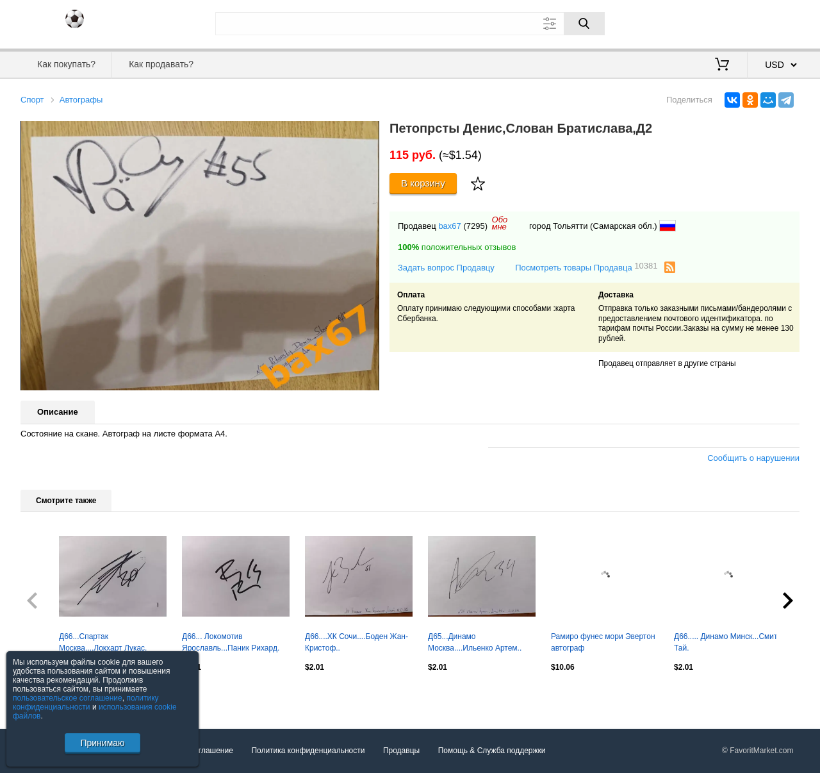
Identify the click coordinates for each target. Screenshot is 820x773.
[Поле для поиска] (410, 23)
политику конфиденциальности (86, 702)
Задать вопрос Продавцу (446, 267)
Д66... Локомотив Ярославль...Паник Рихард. (230, 642)
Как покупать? (66, 64)
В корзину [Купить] (423, 183)
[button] (367, 132)
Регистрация (773, 22)
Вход (724, 22)
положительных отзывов (457, 247)
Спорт (32, 99)
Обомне (500, 223)
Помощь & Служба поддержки (492, 750)
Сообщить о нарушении (753, 458)
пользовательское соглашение (67, 698)
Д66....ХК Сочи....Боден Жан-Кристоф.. (356, 642)
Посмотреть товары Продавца (586, 267)
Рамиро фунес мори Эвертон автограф (603, 642)
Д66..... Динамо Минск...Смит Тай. (726, 642)
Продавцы (401, 750)
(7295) (475, 226)
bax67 (449, 226)
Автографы (81, 99)
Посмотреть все (48, 694)
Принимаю (102, 743)
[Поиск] (584, 23)
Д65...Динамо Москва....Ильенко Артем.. (474, 642)
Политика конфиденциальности (308, 750)
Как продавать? (161, 64)
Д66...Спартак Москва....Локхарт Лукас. (103, 642)
